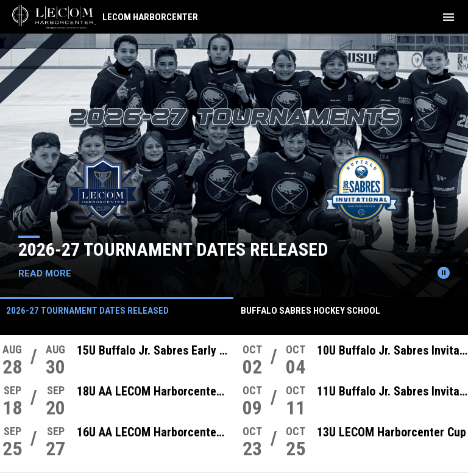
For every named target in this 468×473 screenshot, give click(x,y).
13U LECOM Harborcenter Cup (391, 432)
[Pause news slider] (443, 273)
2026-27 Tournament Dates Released (173, 249)
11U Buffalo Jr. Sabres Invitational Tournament (392, 391)
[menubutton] (448, 17)
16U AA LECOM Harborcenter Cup (152, 432)
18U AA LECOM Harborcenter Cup (152, 391)
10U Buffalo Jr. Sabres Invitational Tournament (392, 350)
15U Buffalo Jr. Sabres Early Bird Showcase (152, 350)
